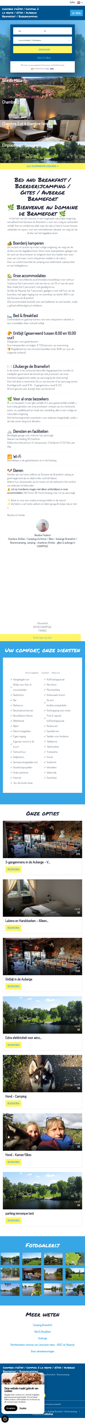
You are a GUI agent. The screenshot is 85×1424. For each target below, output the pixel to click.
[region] (22, 1393)
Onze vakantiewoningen (42, 1351)
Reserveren (13, 869)
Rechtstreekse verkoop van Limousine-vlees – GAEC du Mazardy (42, 1344)
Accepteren (10, 1408)
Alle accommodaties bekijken (42, 166)
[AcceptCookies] (5, 1419)
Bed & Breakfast (42, 1331)
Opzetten (22, 1408)
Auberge (42, 1338)
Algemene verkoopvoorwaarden (48, 1404)
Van (19, 31)
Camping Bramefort (42, 1325)
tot (45, 31)
